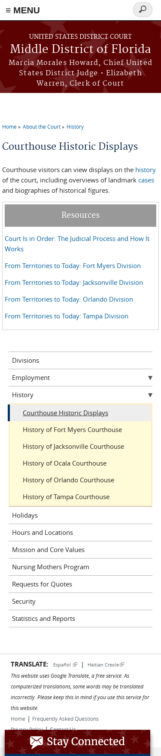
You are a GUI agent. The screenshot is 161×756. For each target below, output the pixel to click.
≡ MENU (23, 10)
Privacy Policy (27, 729)
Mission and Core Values (48, 549)
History (75, 126)
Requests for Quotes (42, 584)
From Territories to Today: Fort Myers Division (73, 265)
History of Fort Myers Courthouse (72, 429)
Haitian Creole (106, 664)
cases (146, 180)
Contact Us (63, 729)
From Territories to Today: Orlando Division (69, 299)
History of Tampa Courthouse (66, 496)
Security (24, 601)
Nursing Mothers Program (50, 566)
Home (9, 126)
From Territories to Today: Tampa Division (66, 316)
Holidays (25, 515)
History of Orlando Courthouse (68, 479)
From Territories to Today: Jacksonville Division (74, 282)
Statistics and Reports (43, 618)
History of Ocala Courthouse (64, 463)
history (145, 169)
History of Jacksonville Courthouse (73, 446)
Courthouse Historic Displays (65, 412)
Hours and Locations (42, 532)
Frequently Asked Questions (65, 718)
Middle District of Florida (80, 50)
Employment (31, 377)
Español (65, 664)
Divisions (25, 360)
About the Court (42, 126)
